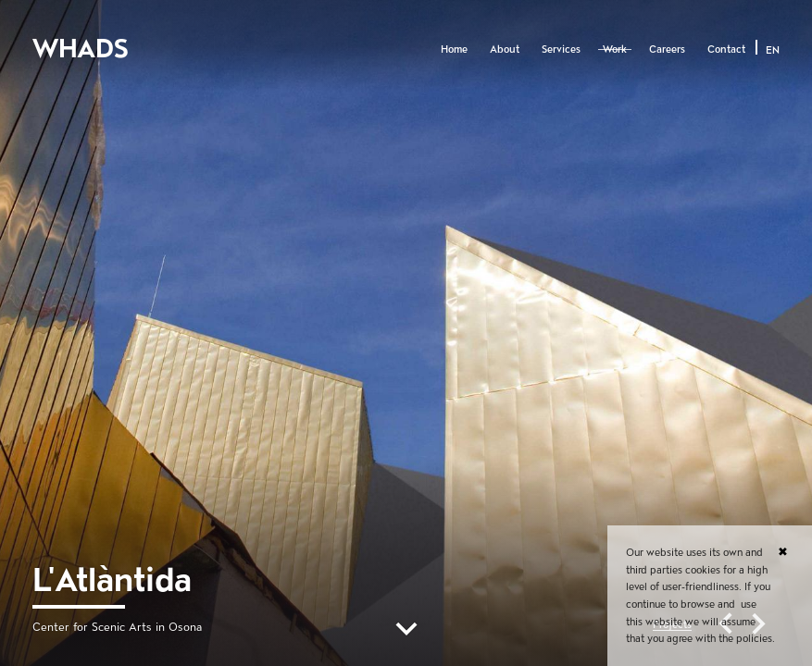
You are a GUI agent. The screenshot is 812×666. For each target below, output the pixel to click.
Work (615, 49)
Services (561, 49)
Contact (726, 49)
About (504, 49)
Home (454, 49)
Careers (667, 49)
